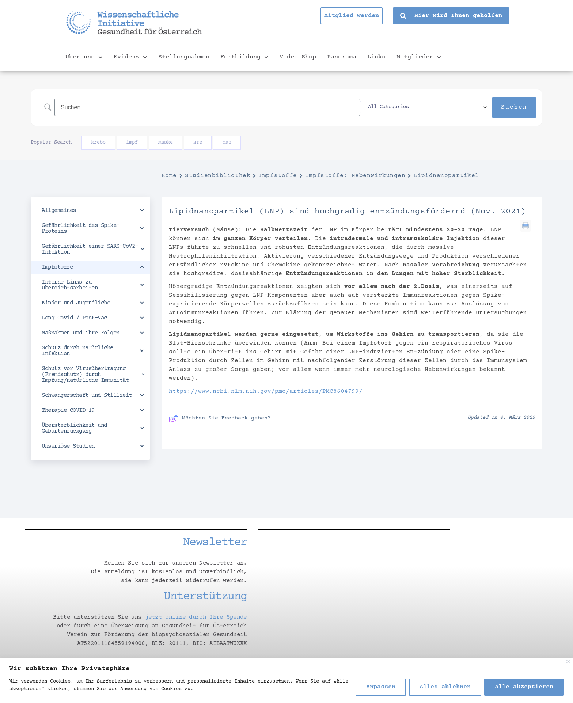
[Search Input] (224, 107)
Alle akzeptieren (524, 687)
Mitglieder (418, 57)
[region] (286, 680)
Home (169, 175)
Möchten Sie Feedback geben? (220, 418)
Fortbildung (244, 57)
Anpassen (380, 687)
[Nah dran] (568, 661)
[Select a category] (442, 107)
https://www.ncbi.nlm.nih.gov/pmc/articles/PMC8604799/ (266, 391)
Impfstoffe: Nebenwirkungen (355, 175)
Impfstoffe (277, 175)
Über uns (84, 57)
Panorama (341, 57)
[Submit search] (514, 107)
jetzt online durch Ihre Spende (196, 617)
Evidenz (130, 57)
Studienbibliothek (218, 175)
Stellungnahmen (183, 57)
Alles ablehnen (445, 687)
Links (376, 57)
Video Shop (298, 57)
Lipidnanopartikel (446, 175)
